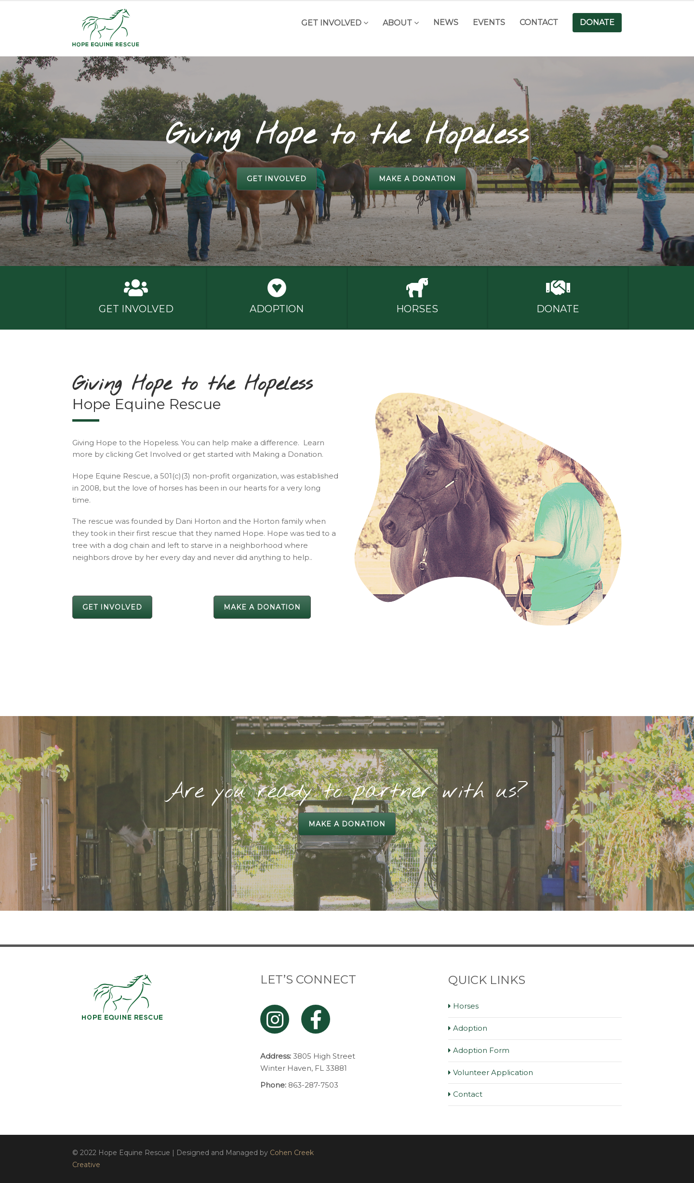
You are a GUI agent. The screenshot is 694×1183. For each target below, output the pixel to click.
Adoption (277, 309)
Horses (417, 309)
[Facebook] (315, 1019)
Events (489, 22)
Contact (539, 22)
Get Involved (331, 22)
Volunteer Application (493, 1072)
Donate (597, 22)
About (397, 22)
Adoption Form (481, 1050)
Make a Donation (417, 178)
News (445, 22)
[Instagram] (274, 1019)
